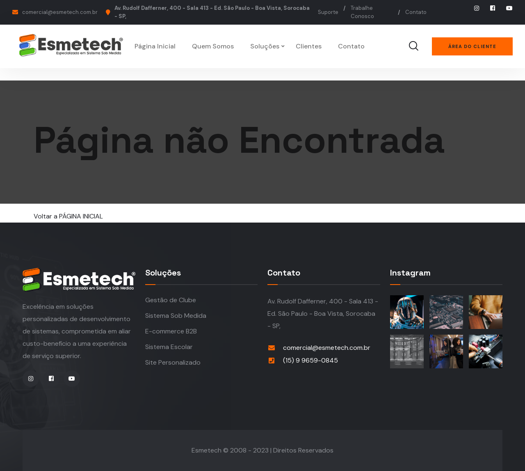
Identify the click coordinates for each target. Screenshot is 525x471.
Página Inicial (155, 46)
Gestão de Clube (170, 300)
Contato (416, 12)
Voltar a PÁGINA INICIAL (68, 216)
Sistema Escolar (169, 346)
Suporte (328, 12)
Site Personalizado (173, 362)
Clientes (309, 46)
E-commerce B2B (171, 331)
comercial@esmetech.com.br (60, 12)
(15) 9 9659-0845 (310, 360)
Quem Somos (213, 46)
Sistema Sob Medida (175, 315)
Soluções (264, 46)
